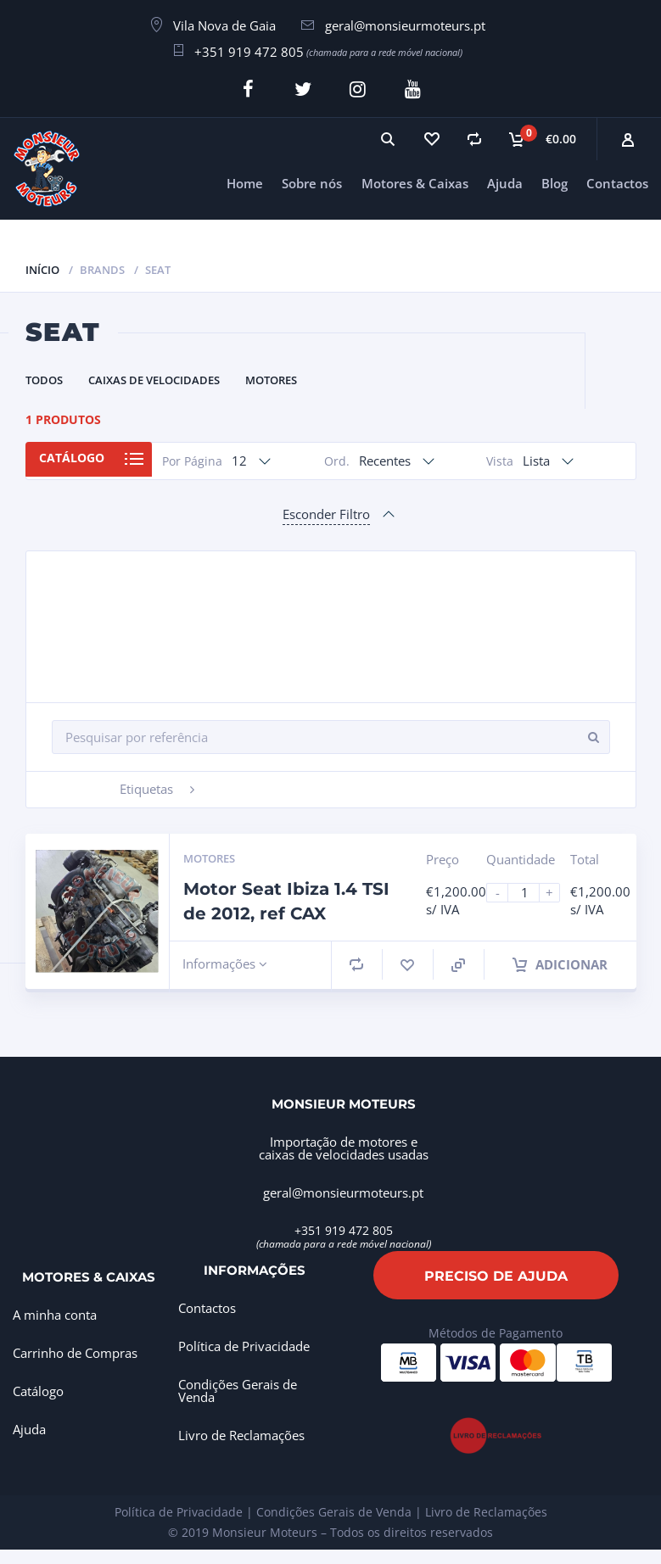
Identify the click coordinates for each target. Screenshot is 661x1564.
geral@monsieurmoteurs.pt (405, 25)
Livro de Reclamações (241, 1432)
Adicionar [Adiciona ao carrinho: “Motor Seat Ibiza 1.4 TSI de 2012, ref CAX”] (560, 960)
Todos (44, 376)
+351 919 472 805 (249, 51)
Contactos (617, 179)
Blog (554, 179)
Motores (271, 376)
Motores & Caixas (414, 179)
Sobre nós (312, 179)
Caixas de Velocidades (154, 376)
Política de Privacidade (244, 1343)
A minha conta (55, 1311)
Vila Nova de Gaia (224, 25)
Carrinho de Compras (75, 1349)
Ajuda (505, 179)
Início (42, 266)
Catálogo (76, 457)
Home (245, 179)
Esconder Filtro (326, 510)
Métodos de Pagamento (496, 1329)
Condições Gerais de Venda (237, 1388)
